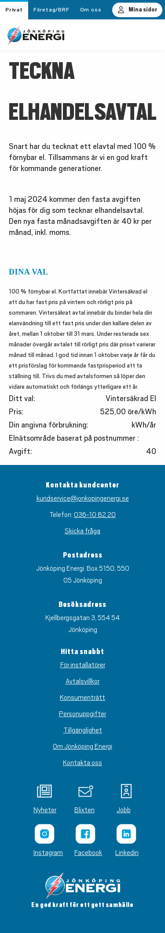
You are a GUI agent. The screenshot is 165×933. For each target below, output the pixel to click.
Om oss (91, 10)
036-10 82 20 (95, 515)
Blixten (82, 810)
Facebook (82, 853)
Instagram (41, 853)
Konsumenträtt (82, 698)
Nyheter (41, 810)
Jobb (124, 810)
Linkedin (123, 853)
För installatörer (82, 665)
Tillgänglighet (82, 730)
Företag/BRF (51, 10)
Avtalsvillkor (82, 681)
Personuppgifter (82, 714)
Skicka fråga (82, 531)
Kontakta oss (82, 763)
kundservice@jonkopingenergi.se (83, 498)
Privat (14, 10)
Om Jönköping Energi (82, 747)
